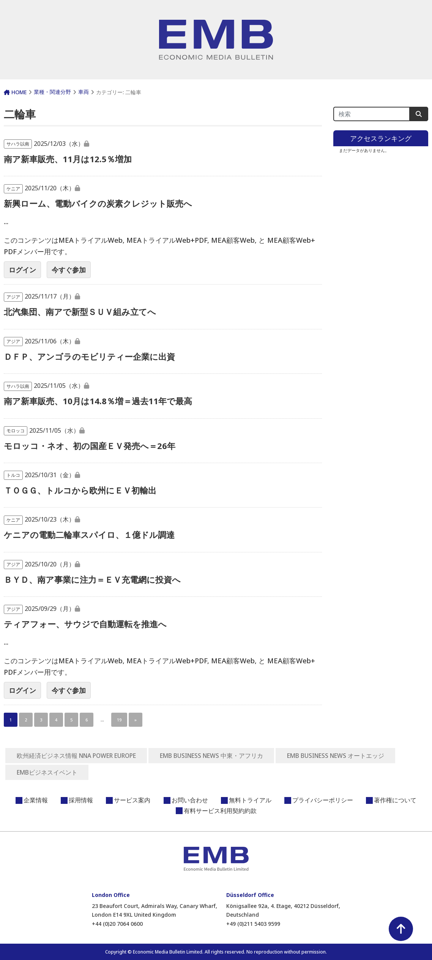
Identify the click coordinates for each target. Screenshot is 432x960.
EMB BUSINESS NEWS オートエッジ (346, 755)
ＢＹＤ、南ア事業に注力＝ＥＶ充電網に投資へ (92, 579)
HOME (15, 92)
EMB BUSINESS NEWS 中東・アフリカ (218, 755)
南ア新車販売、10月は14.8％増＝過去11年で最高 (98, 400)
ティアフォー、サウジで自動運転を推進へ (85, 623)
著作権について (395, 800)
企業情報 (36, 800)
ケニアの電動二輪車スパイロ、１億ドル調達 (89, 534)
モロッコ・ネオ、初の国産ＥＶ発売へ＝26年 (89, 445)
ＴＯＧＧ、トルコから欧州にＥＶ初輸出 (80, 490)
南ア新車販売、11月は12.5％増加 (68, 158)
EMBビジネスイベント (47, 772)
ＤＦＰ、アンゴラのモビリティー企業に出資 (89, 356)
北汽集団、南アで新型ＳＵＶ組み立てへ (80, 311)
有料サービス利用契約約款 (220, 811)
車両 (83, 91)
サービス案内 (132, 800)
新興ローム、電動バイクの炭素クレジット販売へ (98, 203)
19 (119, 720)
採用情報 (81, 800)
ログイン (22, 269)
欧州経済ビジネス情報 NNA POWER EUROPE (79, 755)
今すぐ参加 (69, 269)
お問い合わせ (190, 800)
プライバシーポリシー (322, 800)
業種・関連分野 (52, 91)
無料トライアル (250, 800)
